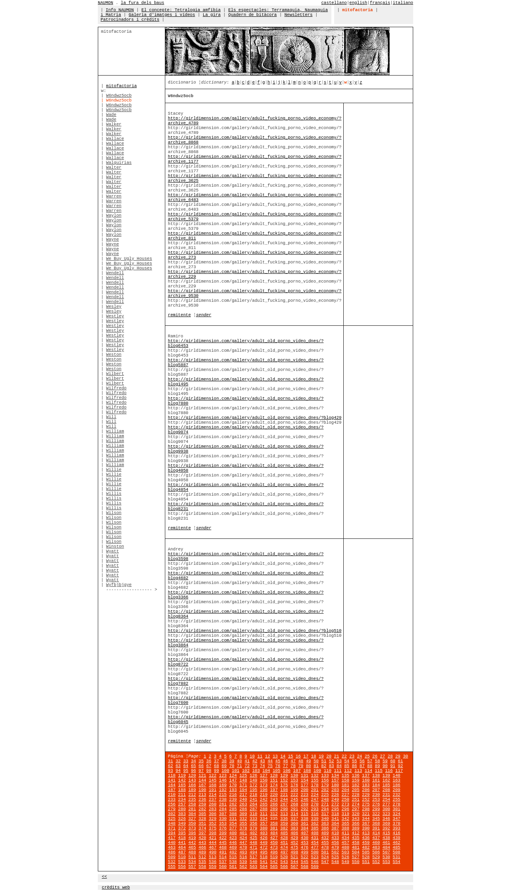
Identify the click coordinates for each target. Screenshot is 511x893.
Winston (115, 546)
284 (222, 809)
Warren (113, 196)
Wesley (113, 306)
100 (225, 770)
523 (315, 857)
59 (385, 761)
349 (182, 823)
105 (276, 770)
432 (325, 837)
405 (284, 833)
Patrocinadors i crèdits (130, 19)
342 (345, 818)
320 (355, 813)
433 (335, 837)
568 (304, 866)
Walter (113, 167)
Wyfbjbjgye (119, 584)
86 (354, 765)
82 (324, 765)
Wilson (113, 512)
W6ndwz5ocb (119, 95)
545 (304, 861)
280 (182, 809)
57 (369, 761)
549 (345, 861)
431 (315, 837)
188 (182, 789)
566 (284, 866)
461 (386, 842)
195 (253, 789)
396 (192, 833)
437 (376, 837)
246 (304, 799)
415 (386, 833)
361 (304, 823)
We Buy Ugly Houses (129, 258)
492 (233, 852)
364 (335, 823)
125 (243, 775)
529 (376, 857)
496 (273, 852)
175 (284, 785)
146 (222, 780)
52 (331, 761)
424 (243, 837)
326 (182, 818)
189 (192, 789)
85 (346, 765)
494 (253, 852)
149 (253, 780)
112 (348, 770)
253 (376, 799)
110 (327, 770)
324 (396, 813)
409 (325, 833)
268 (294, 804)
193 (233, 789)
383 (294, 828)
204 (345, 789)
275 (366, 804)
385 (315, 828)
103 (256, 770)
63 (178, 765)
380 (263, 828)
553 (386, 861)
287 (253, 809)
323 (386, 813)
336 (284, 818)
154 (304, 780)
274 (355, 804)
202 (325, 789)
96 (193, 770)
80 (308, 765)
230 (376, 794)
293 (315, 809)
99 (216, 770)
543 (284, 861)
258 (192, 804)
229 (366, 794)
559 (212, 866)
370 (396, 823)
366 (355, 823)
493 (243, 852)
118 (172, 775)
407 (304, 833)
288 (263, 809)
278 (396, 804)
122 (212, 775)
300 (386, 809)
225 (325, 794)
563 (253, 866)
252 (366, 799)
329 (212, 818)
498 (294, 852)
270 (315, 804)
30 (405, 756)
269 (304, 804)
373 (192, 828)
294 (325, 809)
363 (325, 823)
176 (294, 785)
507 (386, 852)
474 (284, 847)
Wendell (115, 273)
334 (263, 818)
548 (335, 861)
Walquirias (119, 162)
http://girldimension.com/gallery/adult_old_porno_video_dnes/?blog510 (255, 630)
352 (212, 823)
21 (336, 756)
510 (182, 857)
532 (172, 861)
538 (233, 861)
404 (273, 833)
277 (386, 804)
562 (243, 866)
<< (104, 876)
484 (386, 847)
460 (376, 842)
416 (396, 833)
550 (355, 861)
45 (277, 761)
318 (335, 813)
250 (345, 799)
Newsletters (298, 14)
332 (243, 818)
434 (345, 837)
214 (212, 794)
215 (222, 794)
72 (247, 765)
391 (376, 828)
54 (346, 761)
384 (304, 828)
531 (396, 857)
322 (376, 813)
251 (355, 799)
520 (284, 857)
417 (172, 837)
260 (212, 804)
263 (243, 804)
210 (172, 794)
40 (239, 761)
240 (243, 799)
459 (366, 842)
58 (377, 761)
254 (386, 799)
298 (366, 809)
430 (304, 837)
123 (222, 775)
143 (192, 780)
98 (209, 770)
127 (263, 775)
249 (335, 799)
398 (212, 833)
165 (182, 785)
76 (277, 765)
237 (212, 799)
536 (212, 861)
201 (315, 789)
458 (355, 842)
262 (233, 804)
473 (273, 847)
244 (284, 799)
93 (170, 770)
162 (386, 780)
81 (316, 765)
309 (243, 813)
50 (316, 761)
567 (294, 866)
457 (345, 842)
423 (233, 837)
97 (201, 770)
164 (172, 785)
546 (315, 861)
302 (172, 813)
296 (345, 809)
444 (212, 842)
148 (243, 780)
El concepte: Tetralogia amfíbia (180, 10)
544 (294, 861)
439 (396, 837)
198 (284, 789)
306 (212, 813)
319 (345, 813)
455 (325, 842)
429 (294, 837)
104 (266, 770)
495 (263, 852)
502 (335, 852)
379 (253, 828)
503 (345, 852)
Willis (113, 493)
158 (345, 780)
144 (202, 780)
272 (335, 804)
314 (294, 813)
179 (325, 785)
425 (253, 837)
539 (243, 861)
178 (315, 785)
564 (263, 866)
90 (385, 765)
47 (293, 761)
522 (304, 857)
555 (172, 866)
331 (233, 818)
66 (201, 765)
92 (400, 765)
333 (253, 818)
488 (192, 852)
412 (355, 833)
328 (202, 818)
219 (263, 794)
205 (355, 789)
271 (325, 804)
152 (284, 780)
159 (355, 780)
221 (284, 794)
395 (182, 833)
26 (375, 756)
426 (263, 837)
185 (386, 785)
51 (324, 761)
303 (182, 813)
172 (253, 785)
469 (233, 847)
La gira (212, 14)
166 (192, 785)
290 (284, 809)
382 (284, 828)
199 (294, 789)
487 (182, 852)
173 (263, 785)
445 (222, 842)
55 (354, 761)
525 (335, 857)
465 (192, 847)
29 (397, 756)
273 (345, 804)
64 (185, 765)
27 (382, 756)
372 (182, 828)
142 (182, 780)
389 (355, 828)
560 (222, 866)
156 (325, 780)
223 (304, 794)
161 (376, 780)
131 (304, 775)
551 (366, 861)
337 (294, 818)
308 (233, 813)
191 (212, 789)
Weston (113, 354)
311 (263, 813)
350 (192, 823)
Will (111, 417)
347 (396, 818)
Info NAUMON (120, 10)
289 (273, 809)
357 (263, 823)
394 (172, 833)
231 (386, 794)
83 (331, 765)
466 (202, 847)
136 (355, 775)
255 (396, 799)
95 (185, 770)
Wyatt (112, 551)
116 (388, 770)
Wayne (112, 239)
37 (216, 761)
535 (202, 861)
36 (209, 761)
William (115, 431)
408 (315, 833)
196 (263, 789)
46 (285, 761)
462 (396, 842)
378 (243, 828)
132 (315, 775)
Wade (111, 114)
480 (345, 847)
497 (284, 852)
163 (396, 780)
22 (344, 756)
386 (325, 828)
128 (273, 775)
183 (366, 785)
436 (366, 837)
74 (262, 765)
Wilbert (115, 373)
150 (263, 780)
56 (362, 761)
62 (170, 765)
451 (284, 842)
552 (376, 861)
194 (243, 789)
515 (233, 857)
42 (254, 761)
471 (253, 847)
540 (253, 861)
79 (300, 765)
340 (325, 818)
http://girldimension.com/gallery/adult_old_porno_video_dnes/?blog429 (255, 417)
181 (345, 785)
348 (172, 823)
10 (252, 756)
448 (253, 842)
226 (335, 794)
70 (231, 765)
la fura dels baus (142, 2)
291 (294, 809)
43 (262, 761)
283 (212, 809)
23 (352, 756)
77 (285, 765)
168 (212, 785)
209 (396, 789)
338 (304, 818)
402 (253, 833)
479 (335, 847)
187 (172, 789)
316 (315, 813)
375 (212, 828)
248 (325, 799)
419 (192, 837)
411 (345, 833)
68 (216, 765)
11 (260, 756)
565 (273, 866)
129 (284, 775)
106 (287, 770)
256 (172, 804)
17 (306, 756)
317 (325, 813)
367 (366, 823)
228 (355, 794)
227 (345, 794)
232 (396, 794)
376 (222, 828)
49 (308, 761)
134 (335, 775)
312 (273, 813)
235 (192, 799)
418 (182, 837)
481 (355, 847)
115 (378, 770)
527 (355, 857)
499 (304, 852)
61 (400, 761)
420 (202, 837)
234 (182, 799)
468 (222, 847)
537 (222, 861)
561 (233, 866)
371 (172, 828)
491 (222, 852)
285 (233, 809)
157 (335, 780)
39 (231, 761)
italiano (403, 2)
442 (192, 842)
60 (392, 761)
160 (366, 780)
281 (192, 809)
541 (263, 861)
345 (376, 818)
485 (396, 847)
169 (222, 785)
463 (172, 847)
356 (253, 823)
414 (376, 833)
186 (396, 785)
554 (396, 861)
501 (325, 852)
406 (294, 833)
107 (297, 770)
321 (366, 813)
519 (273, 857)
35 (201, 761)
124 (233, 775)
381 (273, 828)
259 (202, 804)
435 (355, 837)
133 (325, 775)
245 (294, 799)
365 (345, 823)
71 (239, 765)
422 (222, 837)
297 (355, 809)
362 (315, 823)
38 (224, 761)
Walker (113, 124)
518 (263, 857)
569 (315, 866)
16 (298, 756)
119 (182, 775)
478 (325, 847)
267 (284, 804)
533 (182, 861)
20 (328, 756)
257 (182, 804)
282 (202, 809)
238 (222, 799)
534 (192, 861)
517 (253, 857)
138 (376, 775)
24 (359, 756)
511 (192, 857)
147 (233, 780)
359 (284, 823)
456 (335, 842)
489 (202, 852)
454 (315, 842)
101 (236, 770)
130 (294, 775)
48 (300, 761)
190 (202, 789)
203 (335, 789)
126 (253, 775)
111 (337, 770)
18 (313, 756)
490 (212, 852)
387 (335, 828)
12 (267, 756)
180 (335, 785)
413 (366, 833)
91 (392, 765)
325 (172, 818)
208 (386, 789)
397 (202, 833)
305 (202, 813)
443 (202, 842)
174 (273, 785)
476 (304, 847)
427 (273, 837)
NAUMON (105, 2)
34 (193, 761)
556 (182, 866)
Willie (113, 469)
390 (366, 828)
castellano (334, 2)
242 (263, 799)
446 (233, 842)
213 (202, 794)
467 (212, 847)
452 (294, 842)
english (358, 2)
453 (304, 842)
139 (386, 775)
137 (366, 775)
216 (233, 794)
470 (243, 847)
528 (366, 857)
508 (396, 852)
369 (386, 823)
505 (366, 852)
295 (335, 809)
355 (243, 823)
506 (376, 852)
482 (366, 847)
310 (253, 813)
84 (339, 765)
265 (263, 804)
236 (202, 799)
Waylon (113, 215)
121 (202, 775)
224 (315, 794)
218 (253, 794)
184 (376, 785)
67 (209, 765)
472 (263, 847)
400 (233, 833)
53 (339, 761)
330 (222, 818)
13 (275, 756)
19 (321, 756)
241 (253, 799)
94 (178, 770)
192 (222, 789)
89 (377, 765)
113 (358, 770)
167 (202, 785)
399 (222, 833)
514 (222, 857)
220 (273, 794)
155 (315, 780)
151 (273, 780)
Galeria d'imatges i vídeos (162, 14)
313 (284, 813)
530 (386, 857)
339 (315, 818)
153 (294, 780)
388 (345, 828)
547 (325, 861)
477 (315, 847)
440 (172, 842)
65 (193, 765)
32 (178, 761)
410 (335, 833)
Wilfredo (116, 388)
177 (304, 785)
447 (243, 842)
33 (185, 761)
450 (273, 842)
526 (345, 857)
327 (192, 818)
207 (376, 789)
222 (294, 794)
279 (172, 809)
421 (212, 837)
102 (246, 770)
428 (284, 837)
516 (243, 857)
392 (386, 828)
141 (172, 780)
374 (202, 828)
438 (386, 837)
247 (315, 799)
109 (317, 770)
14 (282, 756)
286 (243, 809)
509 (172, 857)
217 (243, 794)
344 (366, 818)
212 (192, 794)
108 (307, 770)
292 (304, 809)
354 (233, 823)
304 (192, 813)
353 (222, 823)
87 (362, 765)
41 (247, 761)
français (380, 2)
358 (273, 823)
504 (355, 852)
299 (376, 809)
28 (390, 756)
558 (202, 866)
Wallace (115, 138)
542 (273, 861)
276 (376, 804)
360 (294, 823)
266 (273, 804)
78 (293, 765)
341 (335, 818)
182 (355, 785)
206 (366, 789)
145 (212, 780)
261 (222, 804)
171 (243, 785)
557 (192, 866)
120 (192, 775)
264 (253, 804)
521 (294, 857)
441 (182, 842)
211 (182, 794)
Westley (115, 316)
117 (399, 770)
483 (376, 847)
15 (290, 756)
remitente (179, 315)
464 (182, 847)
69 (224, 765)
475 (294, 847)
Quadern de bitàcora (252, 14)
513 (212, 857)
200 (304, 789)
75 (270, 765)
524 (325, 857)
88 (369, 765)
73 (254, 765)
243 (273, 799)
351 (202, 823)
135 (345, 775)
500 (315, 852)
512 (202, 857)
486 (172, 852)
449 (263, 842)
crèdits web (116, 887)
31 (170, 761)
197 (273, 789)
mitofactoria (121, 86)
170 (233, 785)
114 (368, 770)
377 (233, 828)
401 (243, 833)
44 (270, 761)
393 (396, 828)
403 (263, 833)
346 (386, 818)
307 (222, 813)
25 (367, 756)
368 (376, 823)
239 (233, 799)
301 (396, 809)
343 (355, 818)
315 (304, 813)
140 (396, 775)
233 (172, 799)
